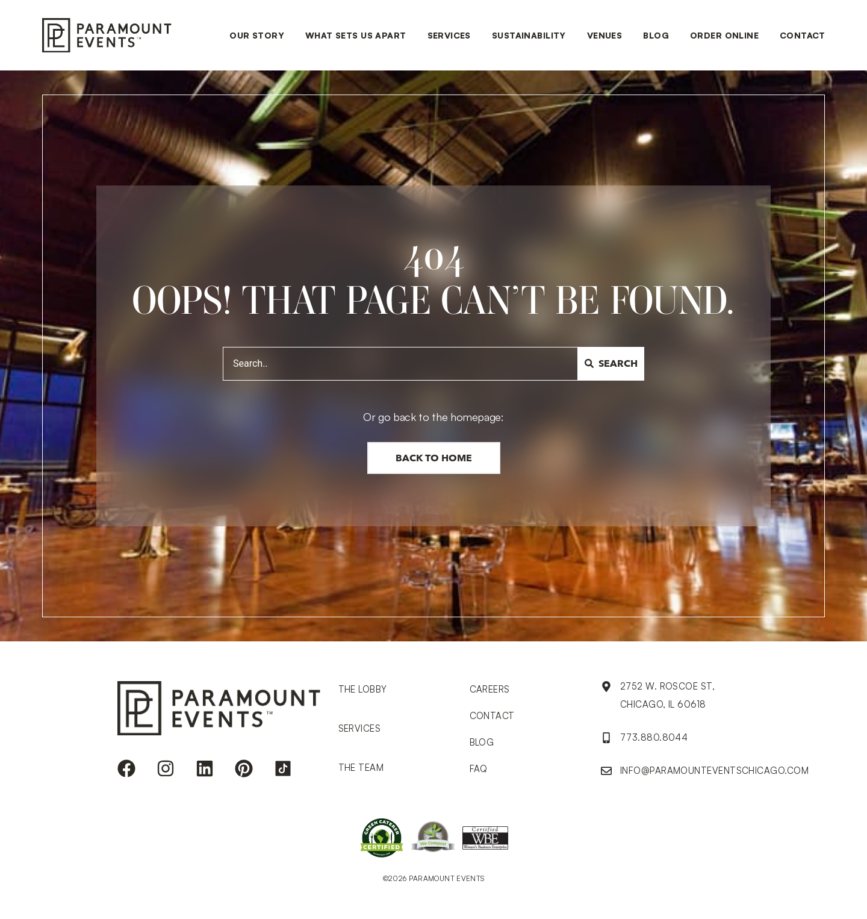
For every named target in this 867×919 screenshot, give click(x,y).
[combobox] (400, 364)
